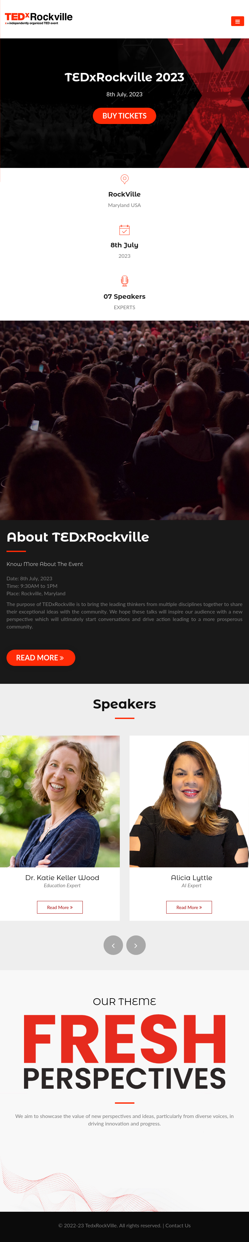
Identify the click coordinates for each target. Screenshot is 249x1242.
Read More (41, 657)
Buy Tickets (124, 115)
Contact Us (178, 1225)
